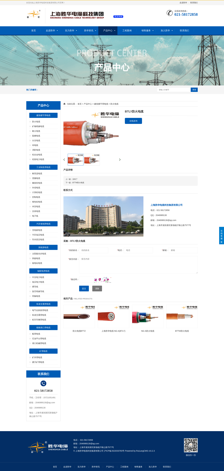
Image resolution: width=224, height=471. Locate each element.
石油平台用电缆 (39, 338)
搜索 (194, 90)
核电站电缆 (37, 263)
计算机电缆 (37, 192)
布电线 (35, 145)
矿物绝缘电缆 (38, 126)
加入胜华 (165, 30)
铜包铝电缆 (37, 202)
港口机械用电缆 (39, 343)
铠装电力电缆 (38, 159)
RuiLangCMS (142, 451)
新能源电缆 (43, 247)
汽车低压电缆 (38, 235)
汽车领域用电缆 (43, 224)
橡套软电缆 (37, 183)
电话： (120, 250)
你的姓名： (73, 250)
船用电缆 (36, 334)
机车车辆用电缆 (39, 320)
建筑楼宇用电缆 (43, 115)
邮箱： (165, 250)
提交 (84, 288)
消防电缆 (36, 150)
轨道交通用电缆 (43, 304)
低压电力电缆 (38, 282)
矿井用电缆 (37, 357)
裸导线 (35, 287)
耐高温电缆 (37, 173)
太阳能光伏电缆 (39, 254)
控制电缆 (36, 197)
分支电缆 (36, 140)
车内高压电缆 (38, 239)
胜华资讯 (88, 30)
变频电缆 (36, 178)
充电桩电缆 (37, 230)
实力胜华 (69, 30)
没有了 (75, 179)
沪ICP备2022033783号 (114, 451)
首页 (33, 30)
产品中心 (107, 30)
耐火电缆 (36, 131)
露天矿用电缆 (38, 362)
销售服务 (146, 30)
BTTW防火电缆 (78, 183)
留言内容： (73, 259)
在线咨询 (133, 121)
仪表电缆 (36, 211)
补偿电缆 (36, 187)
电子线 (35, 216)
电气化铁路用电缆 (40, 310)
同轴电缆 (36, 296)
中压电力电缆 (38, 277)
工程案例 (127, 30)
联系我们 (194, 3)
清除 (97, 288)
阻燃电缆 (36, 136)
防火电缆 (36, 121)
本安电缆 (36, 206)
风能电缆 (36, 258)
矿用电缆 (43, 351)
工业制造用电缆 (43, 167)
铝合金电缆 (37, 154)
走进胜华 (183, 3)
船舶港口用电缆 (43, 327)
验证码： (74, 279)
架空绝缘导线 (38, 291)
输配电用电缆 (43, 271)
